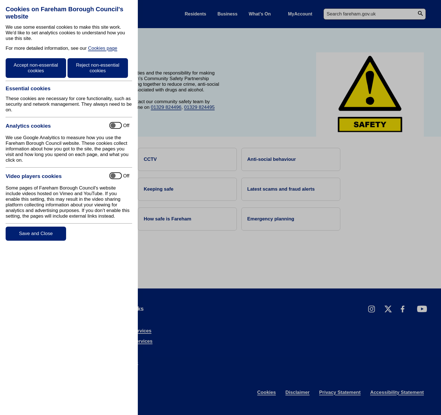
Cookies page (102, 48)
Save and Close (36, 233)
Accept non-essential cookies (36, 67)
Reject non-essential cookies (97, 67)
